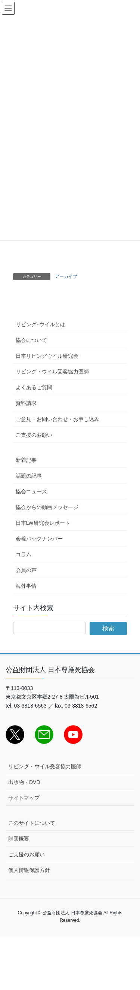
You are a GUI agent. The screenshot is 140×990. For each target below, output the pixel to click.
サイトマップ (24, 798)
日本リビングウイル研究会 (47, 356)
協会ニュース (31, 491)
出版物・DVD (24, 782)
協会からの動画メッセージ (47, 507)
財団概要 (18, 839)
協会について (31, 340)
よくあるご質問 (34, 387)
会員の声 (26, 570)
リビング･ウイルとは (40, 324)
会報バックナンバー (39, 539)
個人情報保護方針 (29, 870)
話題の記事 (29, 476)
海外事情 (26, 586)
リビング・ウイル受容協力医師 (52, 372)
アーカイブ (66, 276)
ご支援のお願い (34, 435)
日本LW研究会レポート (43, 523)
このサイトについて (31, 823)
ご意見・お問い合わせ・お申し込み (57, 419)
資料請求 (26, 403)
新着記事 (26, 460)
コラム (23, 554)
